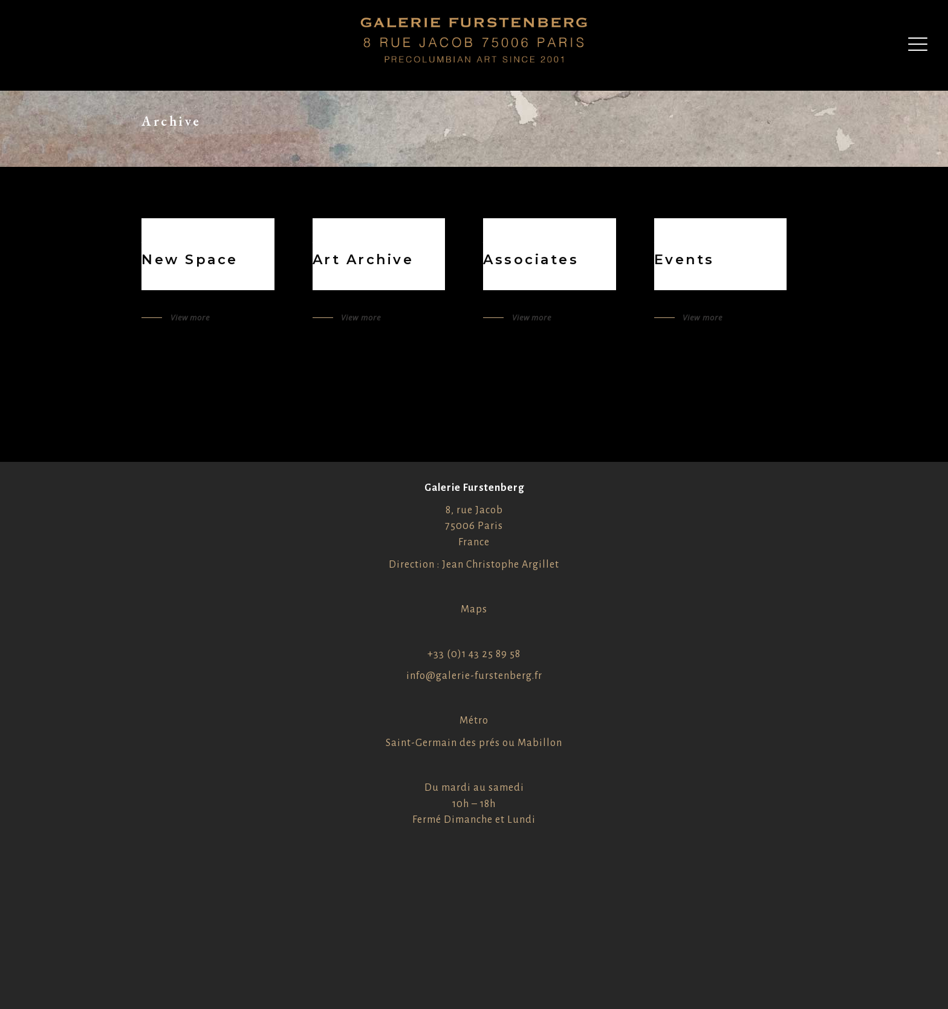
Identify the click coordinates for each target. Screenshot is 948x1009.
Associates (531, 259)
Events (684, 259)
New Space (189, 259)
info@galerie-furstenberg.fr (474, 675)
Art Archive (363, 259)
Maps (474, 609)
